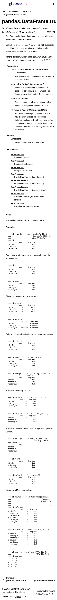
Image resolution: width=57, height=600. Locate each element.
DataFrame (27, 11)
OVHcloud (19, 592)
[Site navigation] (4, 4)
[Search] (47, 4)
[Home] (4, 11)
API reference (14, 11)
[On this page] (52, 4)
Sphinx (18, 596)
